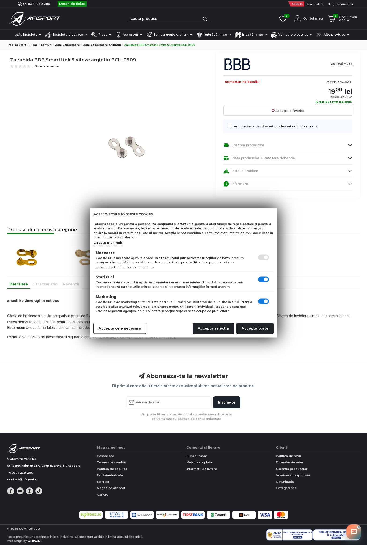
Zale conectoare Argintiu (102, 45)
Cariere (102, 494)
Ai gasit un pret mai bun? (334, 102)
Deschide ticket (72, 4)
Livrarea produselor (243, 145)
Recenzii (71, 284)
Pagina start (17, 45)
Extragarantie (286, 488)
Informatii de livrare (201, 469)
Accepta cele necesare (120, 328)
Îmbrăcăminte (213, 35)
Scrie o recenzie (47, 66)
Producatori (345, 4)
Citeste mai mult (108, 242)
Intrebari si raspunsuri (293, 475)
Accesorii (128, 35)
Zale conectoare (67, 45)
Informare (235, 184)
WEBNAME (34, 541)
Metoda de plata (199, 462)
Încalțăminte (251, 35)
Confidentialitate (110, 475)
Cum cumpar (196, 456)
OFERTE (297, 4)
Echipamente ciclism (169, 35)
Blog (331, 4)
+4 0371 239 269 (34, 4)
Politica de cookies (112, 469)
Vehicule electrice (291, 35)
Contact (103, 482)
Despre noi (105, 456)
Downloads (285, 482)
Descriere (19, 284)
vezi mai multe (341, 63)
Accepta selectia (213, 328)
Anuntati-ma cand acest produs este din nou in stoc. (275, 126)
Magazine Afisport (111, 488)
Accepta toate (255, 328)
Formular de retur (289, 462)
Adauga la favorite (288, 110)
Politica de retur (288, 456)
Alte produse (332, 35)
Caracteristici (45, 284)
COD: (333, 82)
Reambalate (315, 4)
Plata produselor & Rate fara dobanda (259, 158)
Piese (101, 35)
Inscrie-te (226, 402)
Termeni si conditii (111, 462)
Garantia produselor (291, 469)
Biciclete (28, 35)
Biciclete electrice (66, 35)
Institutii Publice (240, 171)
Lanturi (46, 45)
